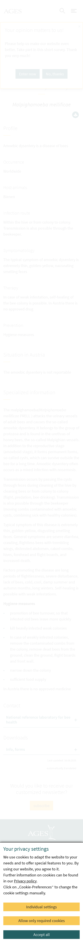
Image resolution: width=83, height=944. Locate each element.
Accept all (41, 934)
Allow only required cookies (41, 920)
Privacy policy (25, 881)
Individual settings (41, 906)
